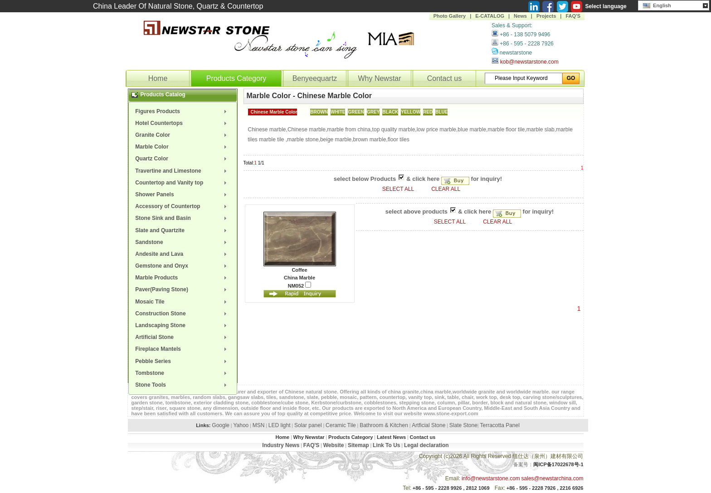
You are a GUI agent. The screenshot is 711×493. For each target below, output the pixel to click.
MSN (259, 425)
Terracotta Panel (499, 425)
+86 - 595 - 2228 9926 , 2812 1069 (451, 488)
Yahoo (240, 425)
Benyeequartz (314, 78)
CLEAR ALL (445, 189)
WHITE (338, 112)
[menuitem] (183, 111)
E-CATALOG (489, 16)
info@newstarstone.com (491, 478)
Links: (203, 425)
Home (158, 78)
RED (428, 112)
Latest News (391, 437)
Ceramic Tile (341, 425)
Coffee (299, 270)
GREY (373, 112)
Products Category (236, 78)
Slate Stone (463, 425)
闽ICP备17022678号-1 (558, 464)
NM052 (300, 285)
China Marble (299, 277)
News (520, 16)
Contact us (444, 78)
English (657, 4)
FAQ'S (572, 16)
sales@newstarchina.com (552, 478)
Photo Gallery (449, 16)
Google (220, 425)
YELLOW (410, 112)
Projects (546, 16)
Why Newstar (379, 78)
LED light (279, 425)
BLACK (390, 112)
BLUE (441, 112)
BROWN (319, 112)
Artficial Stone (428, 425)
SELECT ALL (398, 189)
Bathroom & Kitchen (384, 425)
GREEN (356, 112)
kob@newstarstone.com (529, 62)
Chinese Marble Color (274, 112)
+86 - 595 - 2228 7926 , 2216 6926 (545, 488)
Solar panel (308, 425)
